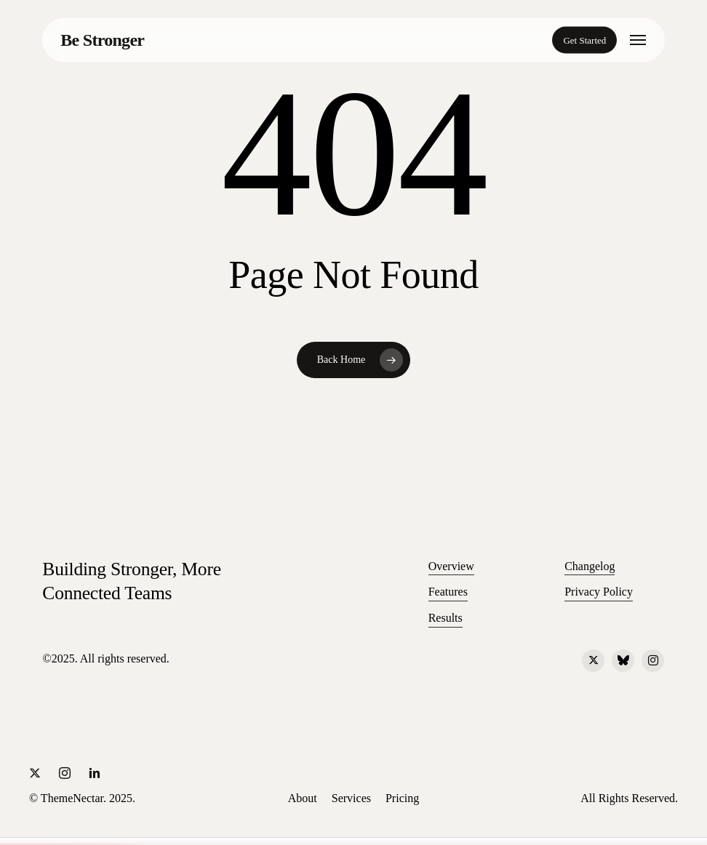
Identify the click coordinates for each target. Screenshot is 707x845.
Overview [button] (451, 566)
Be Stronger (102, 40)
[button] (638, 40)
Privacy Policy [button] (598, 591)
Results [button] (445, 618)
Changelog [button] (589, 566)
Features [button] (448, 591)
